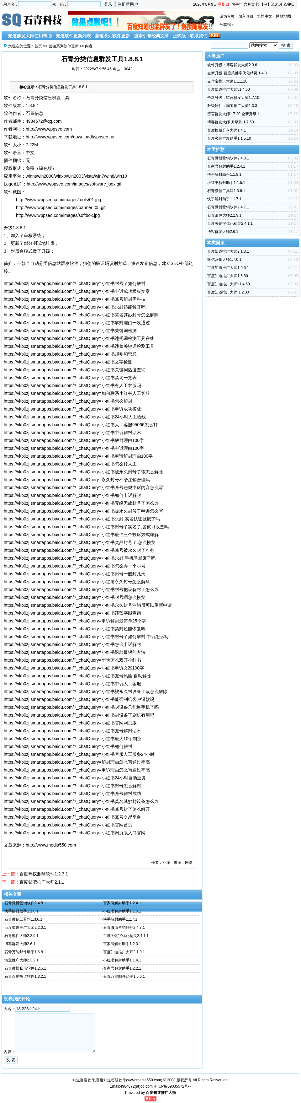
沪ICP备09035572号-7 (172, 1086)
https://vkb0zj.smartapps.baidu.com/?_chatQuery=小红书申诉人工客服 (72, 683)
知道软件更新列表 (73, 35)
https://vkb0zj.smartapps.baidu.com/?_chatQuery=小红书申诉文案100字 (74, 667)
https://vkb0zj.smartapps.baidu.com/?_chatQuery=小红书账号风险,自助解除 (77, 675)
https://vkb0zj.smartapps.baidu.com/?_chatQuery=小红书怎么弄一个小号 (74, 565)
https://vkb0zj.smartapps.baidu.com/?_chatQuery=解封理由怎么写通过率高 (77, 762)
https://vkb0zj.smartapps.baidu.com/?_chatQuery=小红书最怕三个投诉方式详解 (81, 534)
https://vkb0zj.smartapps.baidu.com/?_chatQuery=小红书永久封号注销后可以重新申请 (88, 605)
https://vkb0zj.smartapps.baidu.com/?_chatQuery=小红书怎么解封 (68, 401)
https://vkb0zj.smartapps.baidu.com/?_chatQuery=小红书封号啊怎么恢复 (74, 597)
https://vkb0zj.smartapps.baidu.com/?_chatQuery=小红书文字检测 (68, 361)
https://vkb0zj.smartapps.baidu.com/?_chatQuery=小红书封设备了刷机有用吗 (79, 715)
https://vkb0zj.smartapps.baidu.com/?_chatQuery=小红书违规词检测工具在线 (79, 338)
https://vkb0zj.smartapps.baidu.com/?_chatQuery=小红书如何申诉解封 (72, 495)
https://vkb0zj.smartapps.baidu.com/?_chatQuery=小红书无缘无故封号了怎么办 (81, 503)
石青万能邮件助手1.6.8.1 (25, 952)
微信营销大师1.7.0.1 (224, 259)
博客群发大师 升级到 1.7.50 (230, 122)
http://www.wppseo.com (49, 129)
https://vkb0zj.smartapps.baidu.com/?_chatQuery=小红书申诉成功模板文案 (77, 291)
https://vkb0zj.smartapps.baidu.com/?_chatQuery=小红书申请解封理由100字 (78, 456)
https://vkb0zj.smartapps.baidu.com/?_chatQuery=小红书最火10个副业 (72, 738)
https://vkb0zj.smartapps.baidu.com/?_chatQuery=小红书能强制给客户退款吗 (79, 699)
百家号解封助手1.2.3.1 (122, 944)
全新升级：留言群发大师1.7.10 (233, 97)
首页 (38, 46)
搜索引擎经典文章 (151, 35)
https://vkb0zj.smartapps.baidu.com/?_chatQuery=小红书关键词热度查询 (74, 369)
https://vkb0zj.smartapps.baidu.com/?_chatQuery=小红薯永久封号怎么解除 (77, 581)
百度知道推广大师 (161, 1092)
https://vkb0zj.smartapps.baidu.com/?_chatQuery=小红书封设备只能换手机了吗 (81, 707)
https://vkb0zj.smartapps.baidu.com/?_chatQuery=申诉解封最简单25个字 (75, 620)
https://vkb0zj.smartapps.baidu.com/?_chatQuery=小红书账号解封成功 (72, 793)
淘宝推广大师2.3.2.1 (21, 960)
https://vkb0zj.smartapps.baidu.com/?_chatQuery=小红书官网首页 (68, 824)
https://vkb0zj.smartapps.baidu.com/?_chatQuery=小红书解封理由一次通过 (77, 322)
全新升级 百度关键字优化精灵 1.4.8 (237, 73)
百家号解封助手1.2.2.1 (122, 968)
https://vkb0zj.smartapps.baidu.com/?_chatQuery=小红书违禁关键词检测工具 (79, 346)
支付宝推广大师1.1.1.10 (227, 81)
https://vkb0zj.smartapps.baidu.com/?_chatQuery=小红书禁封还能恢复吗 (74, 628)
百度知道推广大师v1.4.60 (228, 89)
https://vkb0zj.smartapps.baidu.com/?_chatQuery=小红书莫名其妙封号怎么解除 (81, 314)
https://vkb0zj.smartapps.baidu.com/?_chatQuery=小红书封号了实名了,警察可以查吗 (86, 526)
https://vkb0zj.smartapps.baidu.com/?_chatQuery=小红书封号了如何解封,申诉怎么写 (86, 636)
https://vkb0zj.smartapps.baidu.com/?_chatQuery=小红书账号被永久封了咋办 (79, 550)
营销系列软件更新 (112, 35)
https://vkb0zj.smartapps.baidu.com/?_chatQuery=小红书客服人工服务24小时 (79, 754)
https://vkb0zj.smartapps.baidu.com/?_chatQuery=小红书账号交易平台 (72, 817)
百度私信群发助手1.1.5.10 (229, 138)
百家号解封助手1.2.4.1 (122, 903)
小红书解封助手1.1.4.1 (122, 960)
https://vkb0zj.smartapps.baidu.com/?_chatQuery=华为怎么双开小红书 (72, 660)
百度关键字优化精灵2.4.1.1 (126, 936)
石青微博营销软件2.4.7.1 (124, 927)
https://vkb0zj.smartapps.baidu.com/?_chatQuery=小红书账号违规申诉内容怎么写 (83, 487)
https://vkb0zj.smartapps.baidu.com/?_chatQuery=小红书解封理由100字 (74, 440)
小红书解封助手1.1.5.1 (122, 911)
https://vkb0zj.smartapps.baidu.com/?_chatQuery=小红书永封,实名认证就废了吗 (82, 518)
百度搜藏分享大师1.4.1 (226, 130)
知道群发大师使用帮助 (30, 35)
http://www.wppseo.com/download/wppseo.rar (70, 136)
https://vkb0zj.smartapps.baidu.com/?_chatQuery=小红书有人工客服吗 (72, 385)
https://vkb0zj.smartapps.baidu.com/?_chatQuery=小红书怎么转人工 (70, 463)
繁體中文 (264, 16)
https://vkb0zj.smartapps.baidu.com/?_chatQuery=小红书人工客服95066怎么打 (81, 424)
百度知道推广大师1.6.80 (227, 276)
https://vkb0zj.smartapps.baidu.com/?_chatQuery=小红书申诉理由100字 (74, 448)
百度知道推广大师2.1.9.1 (124, 952)
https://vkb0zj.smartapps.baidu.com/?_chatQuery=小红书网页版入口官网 (74, 832)
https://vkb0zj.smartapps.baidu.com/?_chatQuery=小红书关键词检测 (70, 330)
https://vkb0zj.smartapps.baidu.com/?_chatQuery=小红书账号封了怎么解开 (77, 809)
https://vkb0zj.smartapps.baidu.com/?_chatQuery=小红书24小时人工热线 (75, 416)
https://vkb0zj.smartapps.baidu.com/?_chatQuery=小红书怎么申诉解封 (72, 644)
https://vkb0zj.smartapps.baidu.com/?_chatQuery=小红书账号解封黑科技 (74, 299)
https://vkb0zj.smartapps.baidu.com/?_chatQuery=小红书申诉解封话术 (72, 432)
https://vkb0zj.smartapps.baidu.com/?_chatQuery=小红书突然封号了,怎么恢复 (80, 542)
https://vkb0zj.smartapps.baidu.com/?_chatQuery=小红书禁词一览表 (70, 377)
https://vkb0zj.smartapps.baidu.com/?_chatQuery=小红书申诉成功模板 (72, 409)
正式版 (179, 35)
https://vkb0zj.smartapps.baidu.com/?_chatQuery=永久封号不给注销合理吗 (77, 479)
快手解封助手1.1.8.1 (21, 911)
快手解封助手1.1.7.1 (120, 919)
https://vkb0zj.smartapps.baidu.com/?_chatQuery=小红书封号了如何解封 (74, 283)
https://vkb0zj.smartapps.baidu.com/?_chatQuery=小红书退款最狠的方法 (74, 652)
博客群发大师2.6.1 (19, 944)
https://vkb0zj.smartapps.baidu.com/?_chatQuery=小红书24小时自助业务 (75, 777)
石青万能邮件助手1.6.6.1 (124, 976)
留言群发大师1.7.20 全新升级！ (233, 114)
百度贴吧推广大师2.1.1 (41, 882)
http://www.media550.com (51, 844)
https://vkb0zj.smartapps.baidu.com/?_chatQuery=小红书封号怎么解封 (72, 785)
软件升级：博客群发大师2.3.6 (232, 65)
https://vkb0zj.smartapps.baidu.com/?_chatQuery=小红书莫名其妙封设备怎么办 (81, 801)
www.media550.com (144, 1080)
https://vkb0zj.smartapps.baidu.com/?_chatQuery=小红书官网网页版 (70, 722)
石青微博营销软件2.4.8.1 (25, 903)
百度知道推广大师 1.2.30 (228, 292)
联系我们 (199, 35)
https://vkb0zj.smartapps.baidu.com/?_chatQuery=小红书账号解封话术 (72, 730)
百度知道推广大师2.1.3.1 (228, 251)
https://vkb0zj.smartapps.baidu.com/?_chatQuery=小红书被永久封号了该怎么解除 (83, 471)
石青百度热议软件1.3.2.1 (25, 976)
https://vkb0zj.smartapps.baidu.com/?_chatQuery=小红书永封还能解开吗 (74, 306)
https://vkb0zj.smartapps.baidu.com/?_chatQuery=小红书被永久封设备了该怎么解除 (85, 691)
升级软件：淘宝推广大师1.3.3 (232, 106)
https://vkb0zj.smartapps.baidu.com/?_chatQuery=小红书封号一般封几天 (74, 573)
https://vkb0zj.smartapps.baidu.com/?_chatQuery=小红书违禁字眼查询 (72, 613)
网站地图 (283, 16)
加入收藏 (245, 16)
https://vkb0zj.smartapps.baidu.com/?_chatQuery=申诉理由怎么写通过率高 (77, 769)
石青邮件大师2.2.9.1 (21, 936)
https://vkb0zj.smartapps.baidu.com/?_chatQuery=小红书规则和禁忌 (70, 354)
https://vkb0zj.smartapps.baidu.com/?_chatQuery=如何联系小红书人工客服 (77, 393)
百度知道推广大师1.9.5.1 (228, 268)
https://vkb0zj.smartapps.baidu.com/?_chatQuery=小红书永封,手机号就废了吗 (80, 558)
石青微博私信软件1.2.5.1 (25, 968)
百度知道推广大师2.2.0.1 (25, 927)
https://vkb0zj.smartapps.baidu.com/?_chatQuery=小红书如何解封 (68, 746)
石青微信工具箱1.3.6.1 (23, 919)
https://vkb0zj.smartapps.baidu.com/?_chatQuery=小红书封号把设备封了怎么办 (81, 589)
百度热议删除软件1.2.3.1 (43, 873)
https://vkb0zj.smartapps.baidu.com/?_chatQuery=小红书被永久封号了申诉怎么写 (83, 511)
